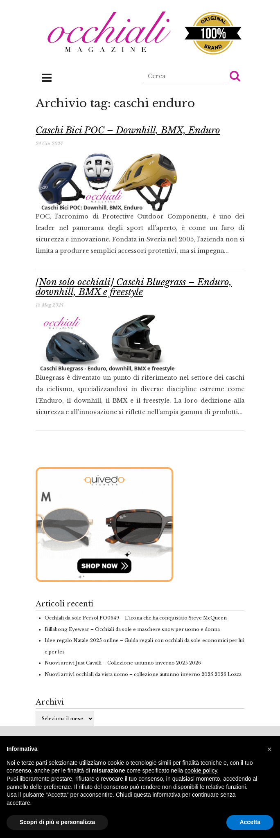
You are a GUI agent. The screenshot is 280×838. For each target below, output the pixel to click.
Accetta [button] (249, 822)
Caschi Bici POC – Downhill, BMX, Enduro (128, 130)
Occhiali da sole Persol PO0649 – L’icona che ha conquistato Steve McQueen (136, 618)
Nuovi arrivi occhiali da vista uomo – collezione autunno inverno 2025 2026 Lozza (143, 674)
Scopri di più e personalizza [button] (57, 822)
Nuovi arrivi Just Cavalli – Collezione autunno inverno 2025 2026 (123, 663)
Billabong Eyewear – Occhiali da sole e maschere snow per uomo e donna (132, 629)
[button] (235, 76)
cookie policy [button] (201, 770)
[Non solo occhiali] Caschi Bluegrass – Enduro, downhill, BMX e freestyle (134, 287)
